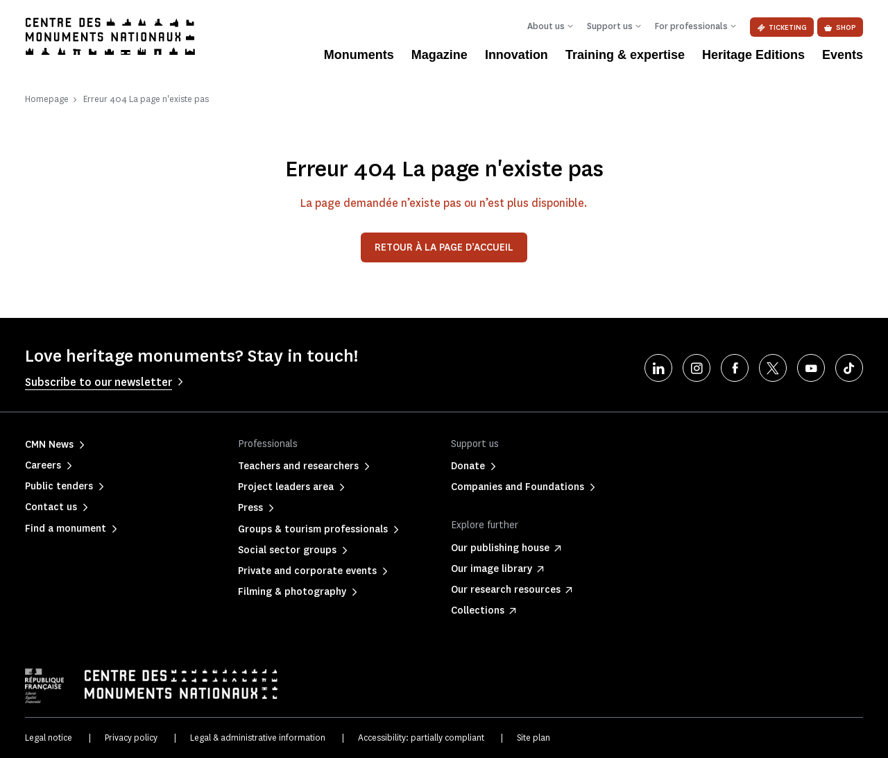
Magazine (439, 55)
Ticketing (782, 27)
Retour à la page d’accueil (444, 247)
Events (842, 55)
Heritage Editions (753, 55)
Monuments (359, 55)
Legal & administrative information (257, 737)
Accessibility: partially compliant (421, 737)
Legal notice (48, 737)
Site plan (533, 737)
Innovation (516, 55)
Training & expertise (625, 55)
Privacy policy (131, 737)
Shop (840, 27)
